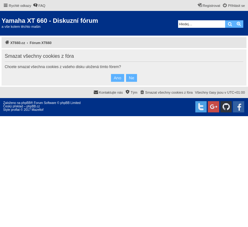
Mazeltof (38, 109)
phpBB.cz (33, 106)
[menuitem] (39, 5)
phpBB (26, 103)
